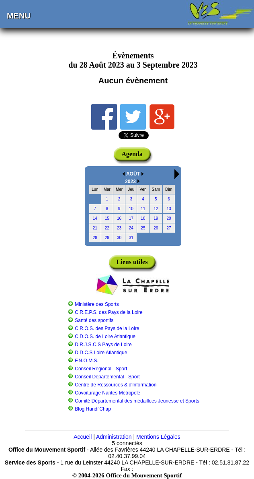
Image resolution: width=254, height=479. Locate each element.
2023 (130, 181)
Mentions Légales (158, 437)
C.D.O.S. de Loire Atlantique (105, 336)
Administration (114, 437)
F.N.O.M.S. (86, 360)
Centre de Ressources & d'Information (115, 385)
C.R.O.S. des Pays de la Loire (107, 328)
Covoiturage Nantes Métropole (107, 393)
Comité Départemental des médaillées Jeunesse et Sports (137, 401)
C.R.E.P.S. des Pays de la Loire (109, 312)
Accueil (83, 437)
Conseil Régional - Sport (101, 369)
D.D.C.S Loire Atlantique (101, 352)
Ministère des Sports (97, 304)
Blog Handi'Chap (93, 409)
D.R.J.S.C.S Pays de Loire (103, 344)
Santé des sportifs (94, 320)
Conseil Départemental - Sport (107, 377)
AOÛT (133, 174)
